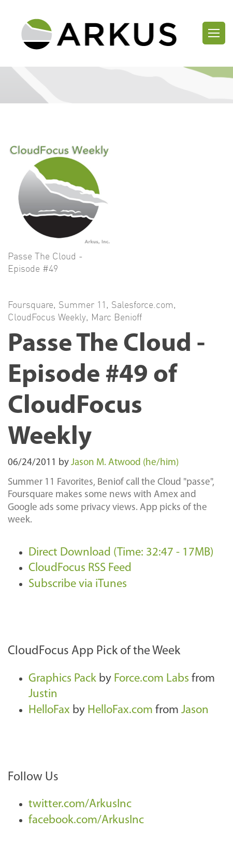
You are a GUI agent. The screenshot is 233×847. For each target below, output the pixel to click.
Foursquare (30, 304)
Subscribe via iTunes (77, 584)
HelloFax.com (120, 710)
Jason (195, 710)
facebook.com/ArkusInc (86, 820)
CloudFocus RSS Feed (80, 568)
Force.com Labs (151, 679)
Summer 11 (82, 304)
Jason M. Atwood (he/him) (125, 463)
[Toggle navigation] (213, 33)
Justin (42, 694)
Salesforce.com (142, 304)
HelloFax (49, 710)
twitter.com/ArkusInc (80, 804)
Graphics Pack (62, 679)
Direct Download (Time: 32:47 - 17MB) (120, 553)
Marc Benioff (116, 316)
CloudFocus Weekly (47, 316)
